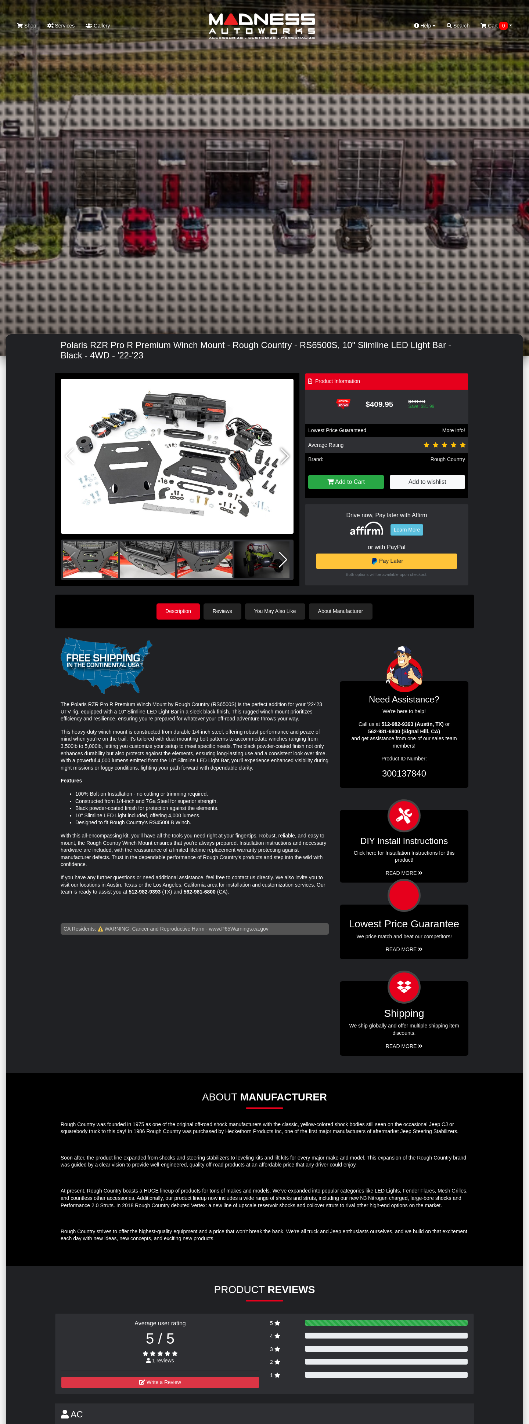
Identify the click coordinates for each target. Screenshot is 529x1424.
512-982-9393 (145, 892)
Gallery (98, 26)
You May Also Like (275, 611)
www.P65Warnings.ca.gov (239, 928)
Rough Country (448, 459)
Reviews (223, 611)
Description (178, 611)
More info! (453, 430)
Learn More (407, 530)
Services (61, 26)
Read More (404, 949)
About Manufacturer (341, 611)
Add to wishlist (427, 482)
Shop (26, 26)
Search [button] (458, 26)
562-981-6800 (200, 892)
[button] (285, 456)
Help (425, 26)
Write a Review (160, 1382)
